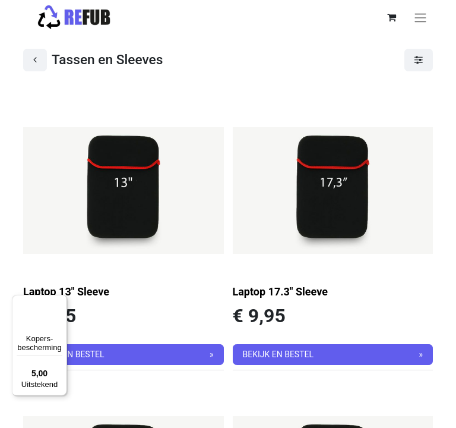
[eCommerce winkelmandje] (391, 17)
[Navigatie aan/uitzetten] (420, 17)
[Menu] (60, 302)
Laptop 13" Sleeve (66, 291)
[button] (123, 354)
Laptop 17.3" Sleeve (280, 291)
